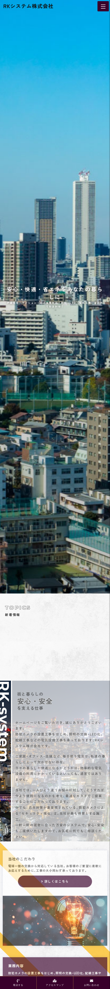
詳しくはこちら (56, 886)
